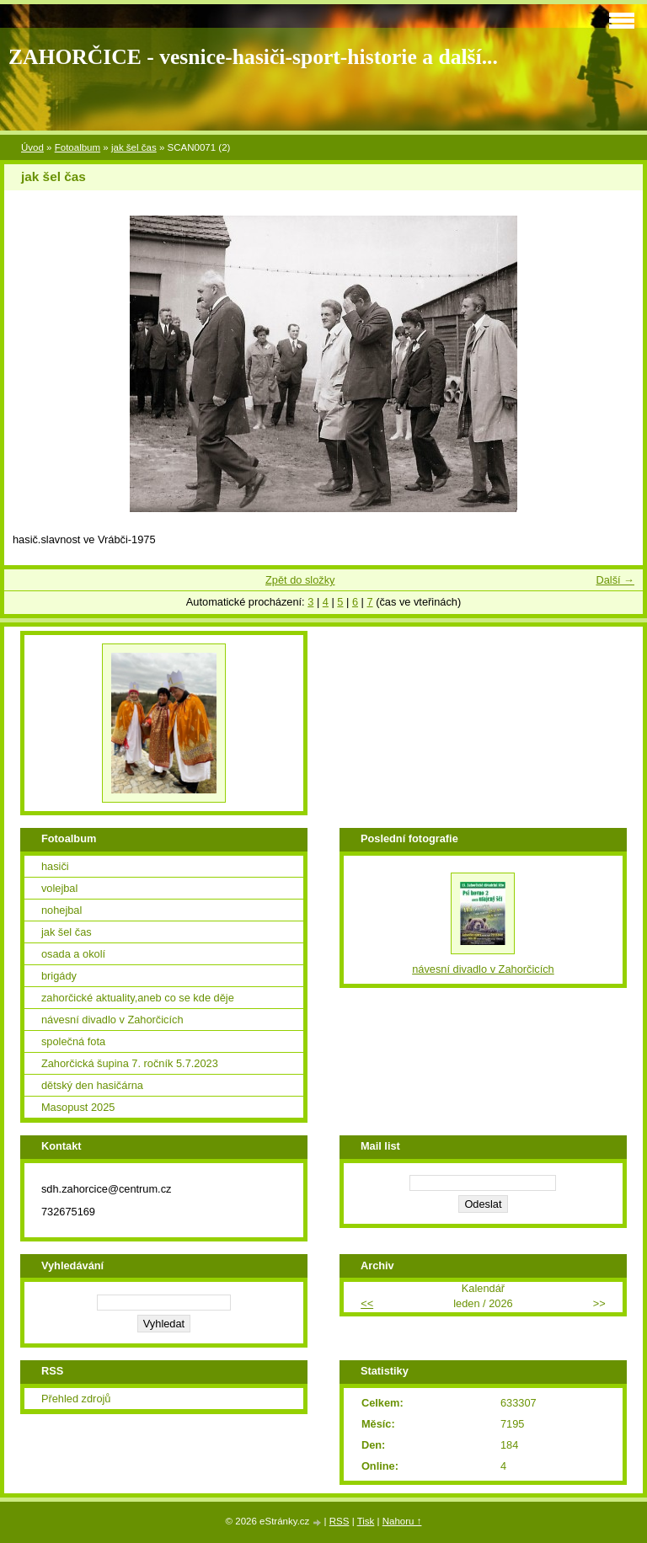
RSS (339, 1521)
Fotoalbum (77, 147)
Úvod (32, 147)
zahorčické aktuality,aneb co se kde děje (137, 997)
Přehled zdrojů (76, 1398)
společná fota (73, 1041)
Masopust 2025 (78, 1107)
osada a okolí (73, 954)
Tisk (366, 1521)
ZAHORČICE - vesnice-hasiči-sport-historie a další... (253, 57)
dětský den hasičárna (92, 1085)
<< (367, 1303)
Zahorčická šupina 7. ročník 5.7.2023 (129, 1063)
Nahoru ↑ (402, 1521)
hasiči (55, 866)
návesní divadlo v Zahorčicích (112, 1019)
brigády (59, 975)
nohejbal (61, 910)
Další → (615, 580)
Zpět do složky (300, 580)
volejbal (59, 888)
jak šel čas (134, 147)
